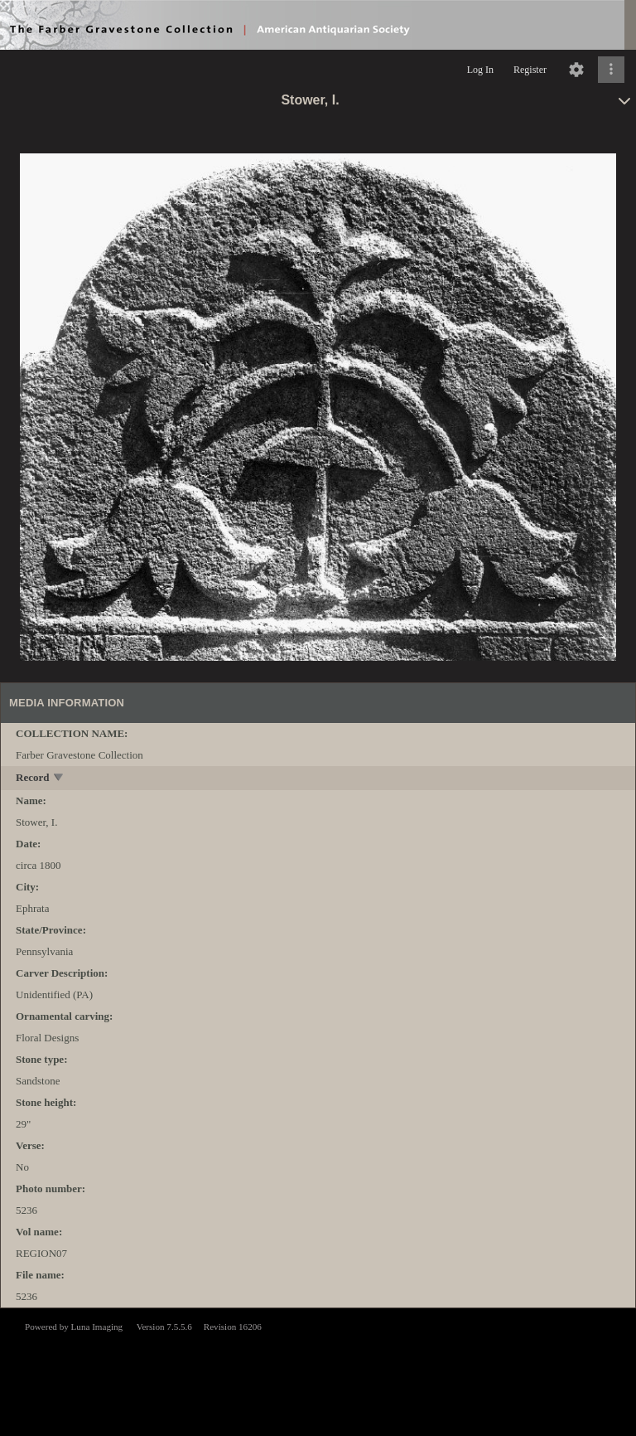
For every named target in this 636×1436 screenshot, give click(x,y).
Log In (480, 69)
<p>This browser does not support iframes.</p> (318, 1370)
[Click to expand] (611, 69)
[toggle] (59, 779)
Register (530, 69)
